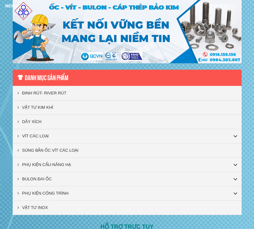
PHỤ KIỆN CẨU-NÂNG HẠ (44, 164)
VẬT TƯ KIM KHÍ (35, 107)
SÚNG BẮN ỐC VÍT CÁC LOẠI (48, 150)
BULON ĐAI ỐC (34, 179)
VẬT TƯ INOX (32, 207)
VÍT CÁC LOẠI (33, 136)
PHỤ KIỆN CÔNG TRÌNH (43, 193)
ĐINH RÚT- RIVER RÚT (41, 93)
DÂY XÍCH (29, 121)
